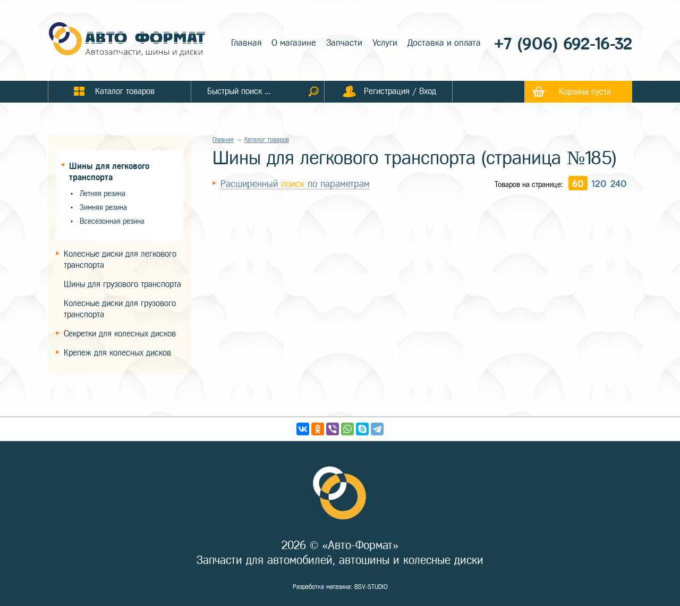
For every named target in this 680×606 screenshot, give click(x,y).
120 (599, 184)
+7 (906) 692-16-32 (563, 44)
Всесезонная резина (112, 221)
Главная (246, 42)
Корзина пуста (585, 91)
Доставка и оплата (444, 42)
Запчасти (344, 42)
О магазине (293, 42)
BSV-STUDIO (371, 587)
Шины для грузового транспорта (122, 284)
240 (618, 184)
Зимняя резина (103, 208)
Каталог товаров (266, 140)
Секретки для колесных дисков (120, 333)
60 (578, 184)
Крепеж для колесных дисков (117, 352)
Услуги (384, 42)
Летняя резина (102, 194)
